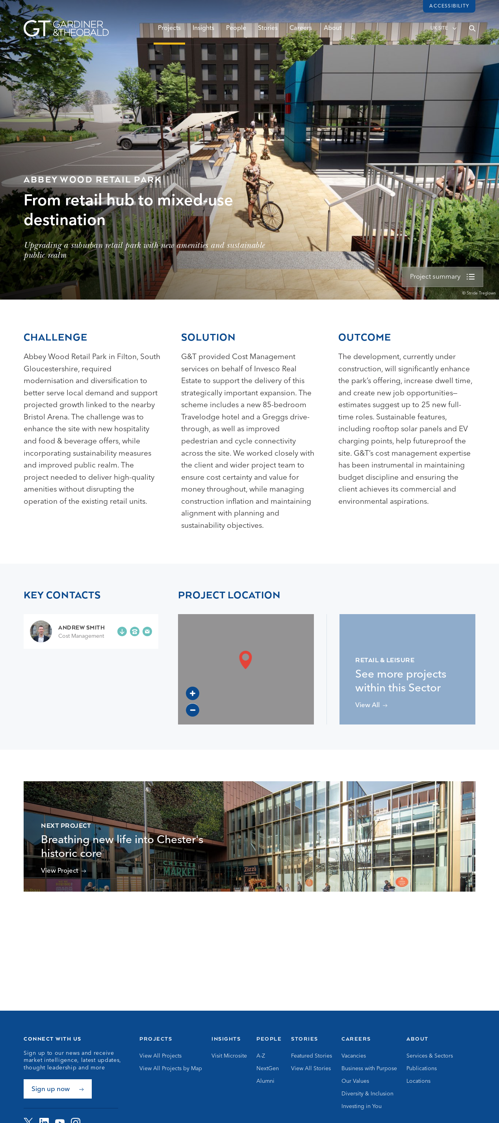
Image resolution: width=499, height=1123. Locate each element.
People (236, 30)
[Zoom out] (192, 710)
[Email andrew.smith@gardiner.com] (147, 631)
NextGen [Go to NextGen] (267, 1068)
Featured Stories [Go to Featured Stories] (311, 1056)
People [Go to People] (269, 1038)
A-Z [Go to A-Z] (260, 1056)
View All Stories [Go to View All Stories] (311, 1068)
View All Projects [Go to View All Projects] (160, 1056)
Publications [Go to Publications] (421, 1068)
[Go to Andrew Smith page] (67, 631)
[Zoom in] (192, 693)
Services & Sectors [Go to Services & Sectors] (429, 1056)
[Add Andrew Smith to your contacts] (122, 631)
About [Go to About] (417, 1038)
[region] (246, 669)
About (332, 30)
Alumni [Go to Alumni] (265, 1081)
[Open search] (472, 30)
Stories (268, 30)
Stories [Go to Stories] (304, 1038)
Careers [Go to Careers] (356, 1038)
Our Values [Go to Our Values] (355, 1081)
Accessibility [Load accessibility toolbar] (449, 6)
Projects (169, 30)
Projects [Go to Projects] (155, 1038)
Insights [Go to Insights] (226, 1038)
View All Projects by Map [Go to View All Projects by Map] (170, 1068)
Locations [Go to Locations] (418, 1081)
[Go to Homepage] (66, 30)
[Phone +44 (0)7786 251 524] (134, 631)
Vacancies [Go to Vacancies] (353, 1056)
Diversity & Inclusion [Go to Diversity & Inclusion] (367, 1094)
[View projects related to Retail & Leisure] (371, 705)
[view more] (442, 277)
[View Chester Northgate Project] (63, 871)
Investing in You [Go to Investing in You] (361, 1106)
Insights (203, 30)
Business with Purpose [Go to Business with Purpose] (369, 1068)
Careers (300, 30)
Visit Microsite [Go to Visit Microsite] (229, 1056)
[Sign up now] (58, 1089)
